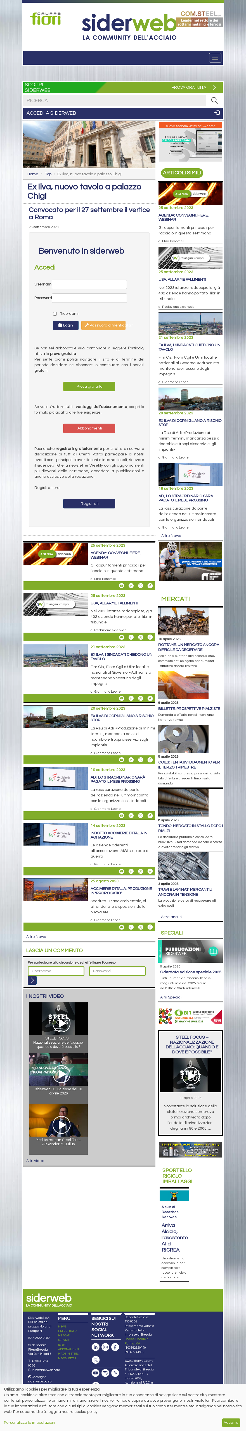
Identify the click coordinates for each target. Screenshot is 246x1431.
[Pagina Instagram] (105, 1336)
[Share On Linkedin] (131, 586)
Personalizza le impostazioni (29, 1423)
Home (32, 174)
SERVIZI (63, 1329)
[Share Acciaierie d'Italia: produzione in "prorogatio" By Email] (122, 927)
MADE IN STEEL (68, 1343)
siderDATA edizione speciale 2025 (190, 972)
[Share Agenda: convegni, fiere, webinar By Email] (122, 586)
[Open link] (46, 18)
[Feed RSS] (115, 1362)
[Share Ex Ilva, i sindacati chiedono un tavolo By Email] (122, 698)
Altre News (36, 937)
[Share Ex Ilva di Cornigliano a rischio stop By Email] (122, 760)
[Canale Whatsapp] (95, 1375)
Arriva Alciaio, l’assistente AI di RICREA (175, 1227)
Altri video (35, 1161)
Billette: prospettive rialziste (189, 709)
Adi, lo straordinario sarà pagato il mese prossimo (118, 779)
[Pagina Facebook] (115, 1336)
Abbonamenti (89, 428)
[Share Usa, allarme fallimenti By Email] (122, 637)
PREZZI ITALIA (67, 1320)
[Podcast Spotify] (105, 1362)
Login (65, 325)
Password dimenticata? (105, 325)
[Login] (32, 980)
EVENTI (63, 1334)
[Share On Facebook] (150, 586)
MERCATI (64, 1325)
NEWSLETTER (67, 1347)
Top (48, 174)
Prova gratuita (89, 386)
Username (43, 284)
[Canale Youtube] (95, 1362)
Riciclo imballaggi (177, 1176)
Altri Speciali (171, 997)
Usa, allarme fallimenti (114, 603)
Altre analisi (171, 917)
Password (43, 298)
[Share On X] (141, 586)
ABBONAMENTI (68, 1338)
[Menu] (215, 58)
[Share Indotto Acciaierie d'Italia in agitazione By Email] (122, 871)
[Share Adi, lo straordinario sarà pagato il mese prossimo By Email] (122, 816)
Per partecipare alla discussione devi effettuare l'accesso (71, 962)
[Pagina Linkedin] (95, 1336)
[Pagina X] (95, 1349)
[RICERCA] (214, 100)
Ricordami (61, 314)
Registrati (89, 504)
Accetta (231, 1423)
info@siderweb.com (46, 1359)
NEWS (62, 1316)
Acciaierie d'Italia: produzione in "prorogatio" (121, 891)
